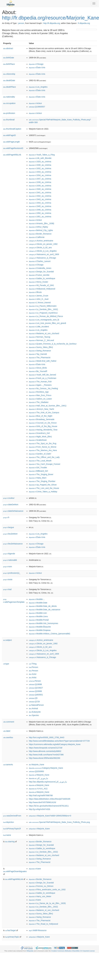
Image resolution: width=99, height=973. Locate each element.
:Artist (32, 677)
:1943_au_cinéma (40, 199)
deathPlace (9, 87)
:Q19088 (35, 684)
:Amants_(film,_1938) (41, 223)
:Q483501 (36, 695)
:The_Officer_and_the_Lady (44, 457)
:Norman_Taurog (39, 337)
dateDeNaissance (13, 511)
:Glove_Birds (38, 368)
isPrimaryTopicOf (12, 829)
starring (9, 841)
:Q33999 (35, 691)
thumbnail (8, 120)
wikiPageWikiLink (12, 155)
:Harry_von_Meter (40, 896)
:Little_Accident (39, 326)
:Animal (33, 708)
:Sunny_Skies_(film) (41, 347)
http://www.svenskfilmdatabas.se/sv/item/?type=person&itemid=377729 (59, 741)
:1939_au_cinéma (40, 186)
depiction (8, 822)
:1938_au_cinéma (40, 182)
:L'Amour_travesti (40, 302)
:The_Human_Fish (40, 381)
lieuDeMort (10, 534)
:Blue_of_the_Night (40, 416)
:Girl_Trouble (38, 467)
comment (8, 722)
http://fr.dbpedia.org (51, 23)
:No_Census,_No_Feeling (43, 388)
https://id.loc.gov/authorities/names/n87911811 (49, 806)
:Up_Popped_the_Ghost (42, 485)
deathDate (9, 80)
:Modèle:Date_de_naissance (44, 609)
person (21, 23)
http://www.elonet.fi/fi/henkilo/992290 (44, 758)
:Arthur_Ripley (38, 227)
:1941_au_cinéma (40, 192)
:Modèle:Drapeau (40, 630)
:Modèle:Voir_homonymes (43, 623)
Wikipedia (30, 951)
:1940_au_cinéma (40, 189)
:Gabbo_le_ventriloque (42, 278)
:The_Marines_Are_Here (43, 450)
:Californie (36, 237)
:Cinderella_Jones (40, 268)
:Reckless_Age (39, 392)
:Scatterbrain (38, 440)
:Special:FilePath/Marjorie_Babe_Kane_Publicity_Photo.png (59, 822)
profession (9, 113)
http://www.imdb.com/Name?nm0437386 (46, 755)
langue (8, 527)
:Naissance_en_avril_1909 (44, 254)
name (7, 835)
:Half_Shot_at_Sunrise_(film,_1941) (47, 406)
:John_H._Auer (39, 299)
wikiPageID (9, 135)
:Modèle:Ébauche (40, 627)
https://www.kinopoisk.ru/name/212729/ (45, 748)
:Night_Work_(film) (40, 436)
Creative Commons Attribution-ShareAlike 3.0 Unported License (73, 951)
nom (7, 566)
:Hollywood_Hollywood (42, 289)
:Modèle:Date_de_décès (43, 606)
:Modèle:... (37, 599)
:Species (34, 715)
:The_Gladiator (38, 402)
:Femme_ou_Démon (41, 886)
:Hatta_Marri (37, 478)
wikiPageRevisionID (13, 148)
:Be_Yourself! (38, 371)
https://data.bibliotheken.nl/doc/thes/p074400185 (49, 799)
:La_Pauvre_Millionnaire (42, 306)
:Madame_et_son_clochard (44, 333)
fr (6, 517)
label (6, 731)
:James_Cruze (38, 296)
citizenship (9, 74)
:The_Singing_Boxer (41, 474)
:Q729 (34, 701)
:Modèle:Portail (39, 620)
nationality (9, 97)
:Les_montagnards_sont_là (44, 320)
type (6, 664)
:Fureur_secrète (39, 275)
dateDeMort (10, 504)
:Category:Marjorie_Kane (46, 768)
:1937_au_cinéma (40, 179)
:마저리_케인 (38, 789)
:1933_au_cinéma (40, 172)
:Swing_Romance (40, 351)
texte (7, 579)
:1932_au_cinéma (40, 168)
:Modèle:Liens (38, 616)
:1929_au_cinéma (40, 161)
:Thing (32, 664)
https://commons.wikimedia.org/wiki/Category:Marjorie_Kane (54, 744)
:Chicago (36, 64)
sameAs (8, 764)
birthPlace (9, 64)
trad (7, 589)
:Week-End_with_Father (42, 361)
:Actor (32, 674)
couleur (8, 498)
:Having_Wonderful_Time (43, 430)
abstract (8, 48)
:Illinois (35, 292)
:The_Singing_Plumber (42, 481)
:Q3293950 (36, 771)
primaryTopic (12, 937)
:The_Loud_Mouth (40, 461)
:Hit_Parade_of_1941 (41, 285)
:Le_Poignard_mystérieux (43, 313)
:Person (33, 667)
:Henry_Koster (38, 282)
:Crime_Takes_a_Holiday (43, 491)
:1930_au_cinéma (40, 165)
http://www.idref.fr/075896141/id (42, 802)
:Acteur (35, 103)
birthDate (8, 58)
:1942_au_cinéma (40, 196)
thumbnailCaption (12, 129)
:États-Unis (37, 67)
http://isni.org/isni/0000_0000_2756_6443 (46, 737)
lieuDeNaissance (13, 544)
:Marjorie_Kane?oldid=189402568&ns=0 (50, 816)
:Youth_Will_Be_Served (42, 375)
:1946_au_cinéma (40, 210)
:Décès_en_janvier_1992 (43, 244)
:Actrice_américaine (41, 241)
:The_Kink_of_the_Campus (44, 412)
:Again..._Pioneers (40, 385)
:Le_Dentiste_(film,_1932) (43, 309)
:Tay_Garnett (38, 354)
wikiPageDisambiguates (15, 871)
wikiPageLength (11, 142)
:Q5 (33, 698)
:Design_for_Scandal (41, 271)
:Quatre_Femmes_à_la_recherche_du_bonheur (52, 344)
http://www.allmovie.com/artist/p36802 (45, 751)
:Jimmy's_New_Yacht (41, 409)
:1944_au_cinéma (40, 203)
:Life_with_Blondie (40, 158)
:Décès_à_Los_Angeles (42, 251)
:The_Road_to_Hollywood (43, 924)
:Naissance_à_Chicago (42, 258)
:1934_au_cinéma (40, 175)
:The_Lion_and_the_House (44, 488)
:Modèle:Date (38, 603)
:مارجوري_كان (38, 778)
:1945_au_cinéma (40, 206)
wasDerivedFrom (12, 816)
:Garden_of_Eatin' (40, 454)
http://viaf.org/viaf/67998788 (41, 795)
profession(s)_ (11, 573)
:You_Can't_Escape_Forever (44, 464)
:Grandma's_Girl (39, 433)
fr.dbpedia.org (84, 23)
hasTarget (10, 930)
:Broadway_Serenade (41, 419)
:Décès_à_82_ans (40, 247)
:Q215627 (36, 688)
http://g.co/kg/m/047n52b (39, 809)
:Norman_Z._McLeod (41, 340)
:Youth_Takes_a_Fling (42, 155)
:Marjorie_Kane (36, 764)
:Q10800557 (37, 107)
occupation (9, 103)
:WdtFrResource (37, 930)
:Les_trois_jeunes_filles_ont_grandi (47, 323)
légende (9, 554)
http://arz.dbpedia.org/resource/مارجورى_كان (48, 782)
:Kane (35, 869)
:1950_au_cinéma (40, 213)
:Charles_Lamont (39, 261)
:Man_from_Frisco (40, 395)
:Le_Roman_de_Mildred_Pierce (46, 316)
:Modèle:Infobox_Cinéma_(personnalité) (49, 634)
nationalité (10, 560)
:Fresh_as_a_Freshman (42, 378)
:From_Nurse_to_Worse (42, 447)
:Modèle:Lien (38, 613)
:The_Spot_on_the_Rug (42, 443)
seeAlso (8, 737)
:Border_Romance (40, 234)
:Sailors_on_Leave (40, 399)
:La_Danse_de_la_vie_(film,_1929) (47, 903)
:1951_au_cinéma (40, 216)
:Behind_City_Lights (41, 230)
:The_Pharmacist (39, 357)
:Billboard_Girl (38, 471)
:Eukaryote (35, 712)
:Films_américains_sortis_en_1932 (47, 889)
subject (7, 640)
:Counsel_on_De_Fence (42, 423)
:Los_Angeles (38, 87)
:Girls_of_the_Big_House (43, 426)
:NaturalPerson (36, 705)
